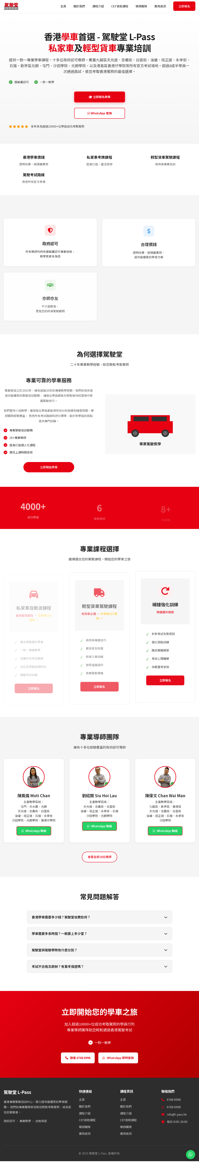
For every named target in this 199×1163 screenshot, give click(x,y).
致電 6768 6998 (73, 1059)
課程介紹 (101, 6)
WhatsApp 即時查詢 (121, 1059)
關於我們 (82, 6)
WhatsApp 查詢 (99, 114)
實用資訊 (163, 6)
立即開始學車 (49, 469)
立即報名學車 (99, 97)
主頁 (66, 6)
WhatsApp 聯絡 (33, 832)
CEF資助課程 (123, 6)
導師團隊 (144, 6)
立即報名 (186, 6)
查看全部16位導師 (99, 858)
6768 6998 (174, 1109)
